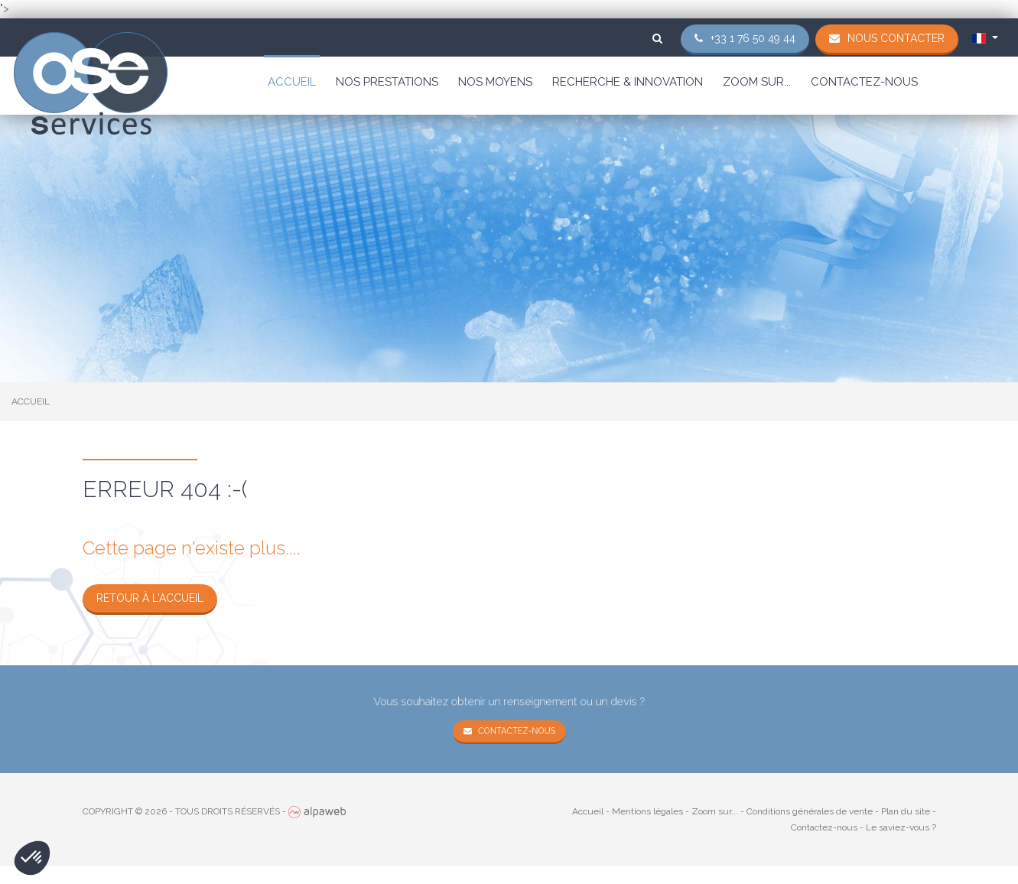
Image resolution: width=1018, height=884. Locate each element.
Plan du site (905, 811)
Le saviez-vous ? (901, 827)
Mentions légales (647, 811)
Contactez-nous (864, 82)
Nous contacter (896, 38)
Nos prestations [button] (387, 82)
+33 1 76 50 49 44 (753, 38)
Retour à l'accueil (149, 598)
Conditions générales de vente (809, 811)
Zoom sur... (757, 82)
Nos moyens (495, 82)
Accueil (292, 82)
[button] (32, 858)
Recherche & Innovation (627, 82)
